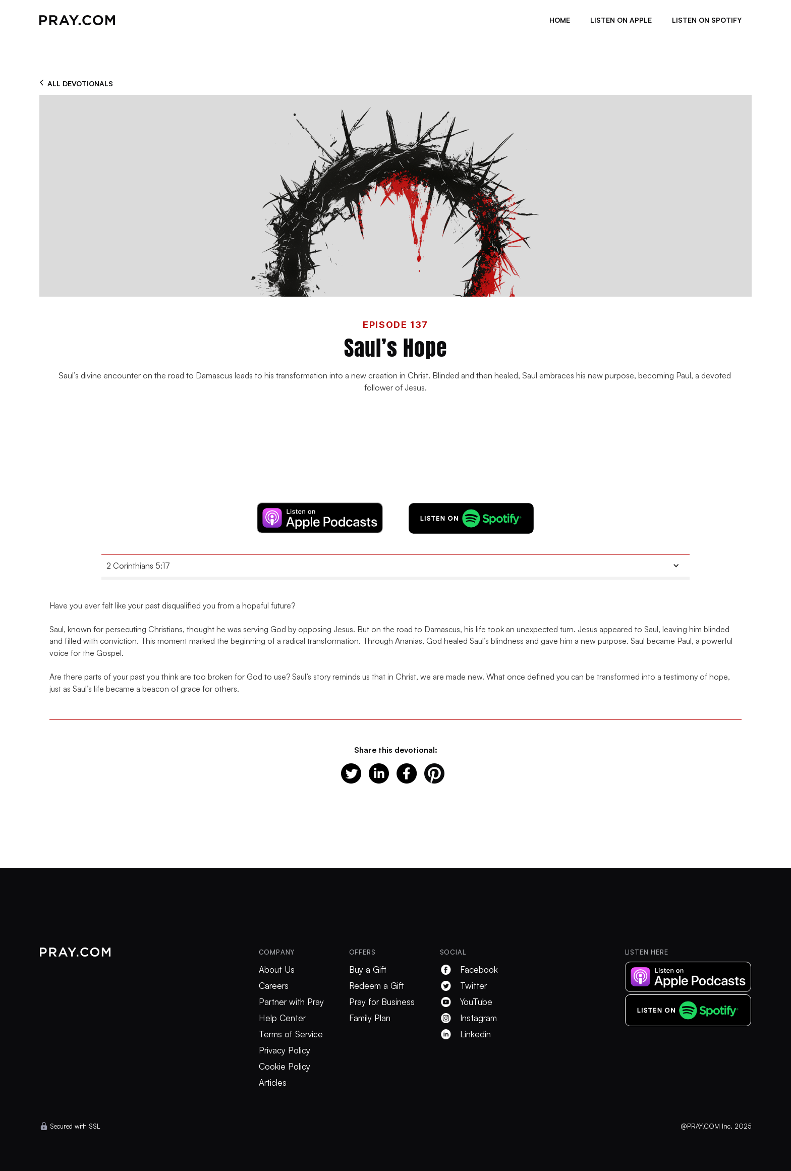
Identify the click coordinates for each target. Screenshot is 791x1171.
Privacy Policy (284, 1050)
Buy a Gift (367, 970)
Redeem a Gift (376, 986)
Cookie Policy (284, 1067)
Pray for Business (382, 1002)
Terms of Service (291, 1034)
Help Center (282, 1018)
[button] (395, 566)
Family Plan (369, 1018)
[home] (77, 20)
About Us (277, 970)
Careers (274, 986)
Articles (273, 1083)
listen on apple (621, 20)
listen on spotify (707, 20)
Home (559, 20)
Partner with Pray (291, 1002)
